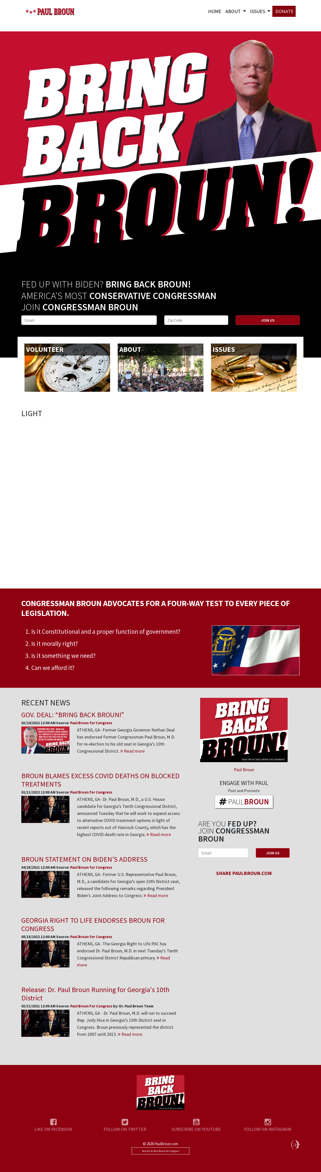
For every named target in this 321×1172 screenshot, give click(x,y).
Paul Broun (244, 769)
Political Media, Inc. (295, 1144)
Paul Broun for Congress (49, 13)
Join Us (268, 320)
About (233, 11)
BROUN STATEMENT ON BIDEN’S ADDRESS (84, 859)
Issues (258, 11)
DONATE (284, 11)
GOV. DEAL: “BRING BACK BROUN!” (72, 714)
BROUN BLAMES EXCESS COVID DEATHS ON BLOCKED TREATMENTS (100, 780)
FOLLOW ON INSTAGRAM (267, 1129)
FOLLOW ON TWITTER (125, 1129)
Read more (132, 751)
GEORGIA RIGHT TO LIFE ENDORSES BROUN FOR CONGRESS (93, 924)
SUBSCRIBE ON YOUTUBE (196, 1129)
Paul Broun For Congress (91, 1006)
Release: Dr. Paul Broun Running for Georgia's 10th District (95, 994)
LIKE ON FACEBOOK (53, 1129)
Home (214, 11)
